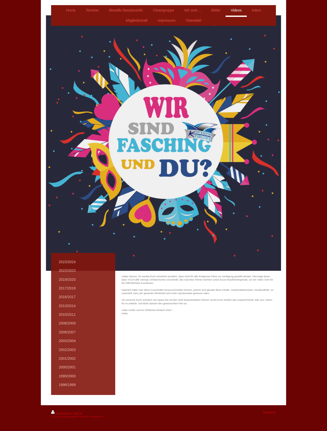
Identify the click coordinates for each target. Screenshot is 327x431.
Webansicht (269, 412)
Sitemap (77, 413)
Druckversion (61, 413)
